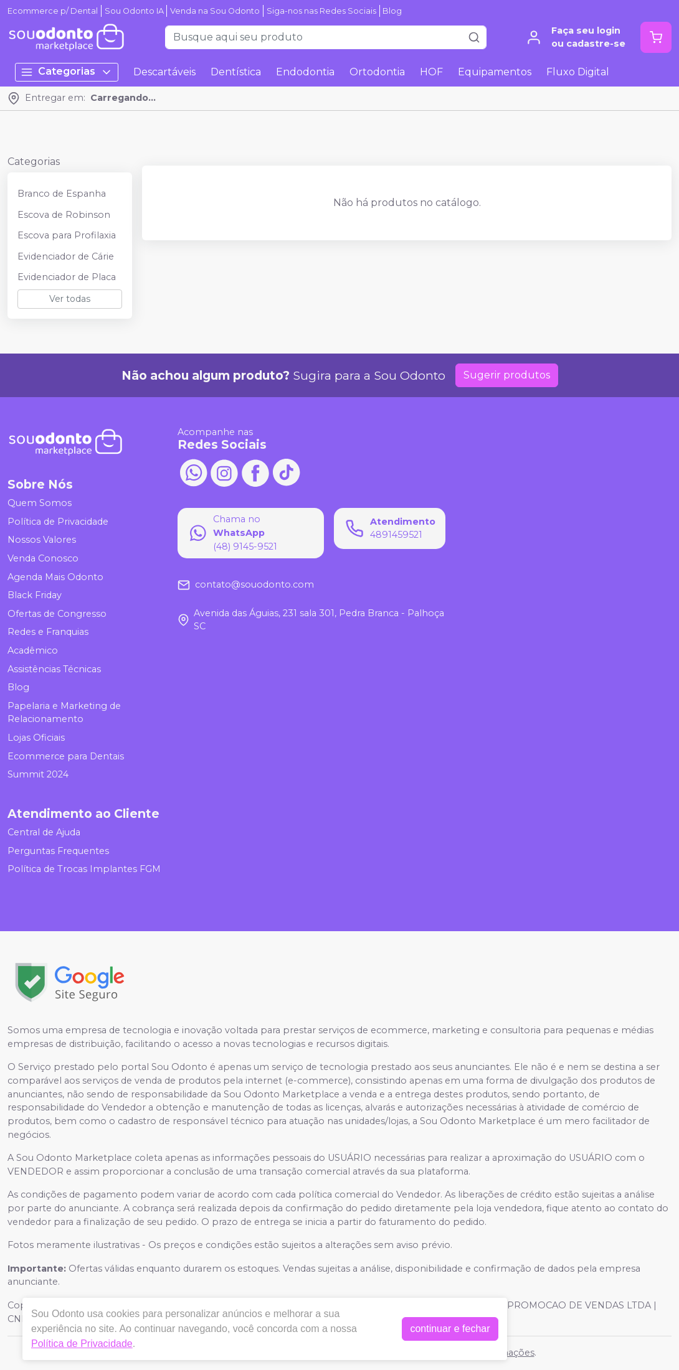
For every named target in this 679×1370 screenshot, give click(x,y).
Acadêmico (32, 650)
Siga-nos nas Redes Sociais (321, 11)
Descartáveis (164, 72)
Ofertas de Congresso (57, 613)
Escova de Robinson (63, 214)
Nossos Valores (41, 540)
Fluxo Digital (577, 72)
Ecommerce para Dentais (65, 756)
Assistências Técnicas (54, 669)
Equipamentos (494, 72)
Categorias (67, 71)
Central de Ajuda (43, 832)
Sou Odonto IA (134, 11)
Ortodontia (377, 72)
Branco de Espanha (61, 193)
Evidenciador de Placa (66, 277)
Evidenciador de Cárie (65, 256)
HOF (431, 72)
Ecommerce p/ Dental (52, 11)
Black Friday (34, 595)
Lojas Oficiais (36, 737)
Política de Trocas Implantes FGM (84, 869)
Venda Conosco (42, 558)
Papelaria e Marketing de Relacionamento (64, 712)
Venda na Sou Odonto (215, 11)
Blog (392, 11)
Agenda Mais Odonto (55, 577)
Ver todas (69, 298)
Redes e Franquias (47, 632)
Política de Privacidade (57, 521)
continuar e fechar (450, 1328)
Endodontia (305, 72)
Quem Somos (39, 503)
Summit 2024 (38, 774)
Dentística (236, 72)
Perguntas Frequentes (58, 850)
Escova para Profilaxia (66, 235)
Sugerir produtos (506, 375)
